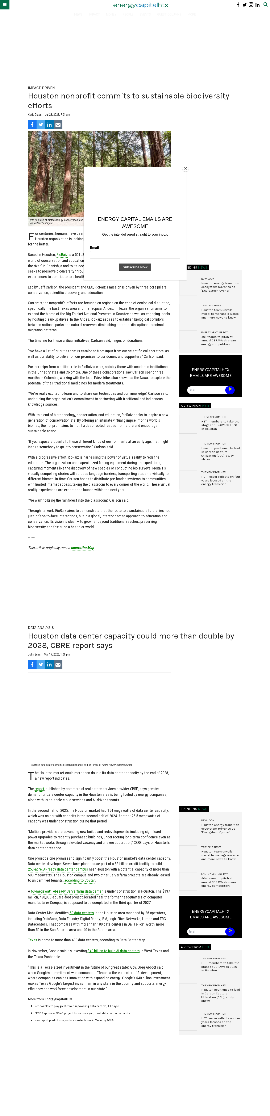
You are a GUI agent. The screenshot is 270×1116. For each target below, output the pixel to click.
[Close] (185, 168)
